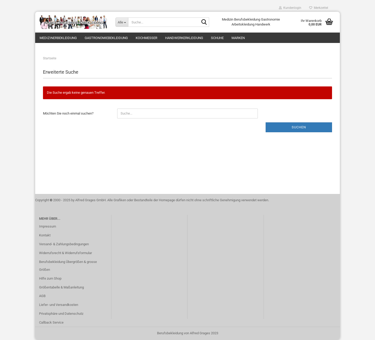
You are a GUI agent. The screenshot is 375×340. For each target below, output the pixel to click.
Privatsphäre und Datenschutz (61, 314)
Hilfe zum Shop (50, 278)
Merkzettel (318, 8)
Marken (238, 38)
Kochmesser (146, 38)
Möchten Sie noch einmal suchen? (68, 113)
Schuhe (217, 38)
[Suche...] (121, 22)
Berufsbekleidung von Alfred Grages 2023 (187, 333)
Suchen (299, 127)
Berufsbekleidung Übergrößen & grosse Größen (68, 266)
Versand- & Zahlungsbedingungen (64, 244)
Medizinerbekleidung (58, 38)
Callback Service (51, 322)
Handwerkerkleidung (184, 38)
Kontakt (45, 235)
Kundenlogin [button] (290, 8)
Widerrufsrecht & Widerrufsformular (65, 253)
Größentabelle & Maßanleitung (61, 287)
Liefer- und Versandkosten (58, 305)
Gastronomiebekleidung (106, 38)
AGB (42, 296)
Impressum (47, 226)
